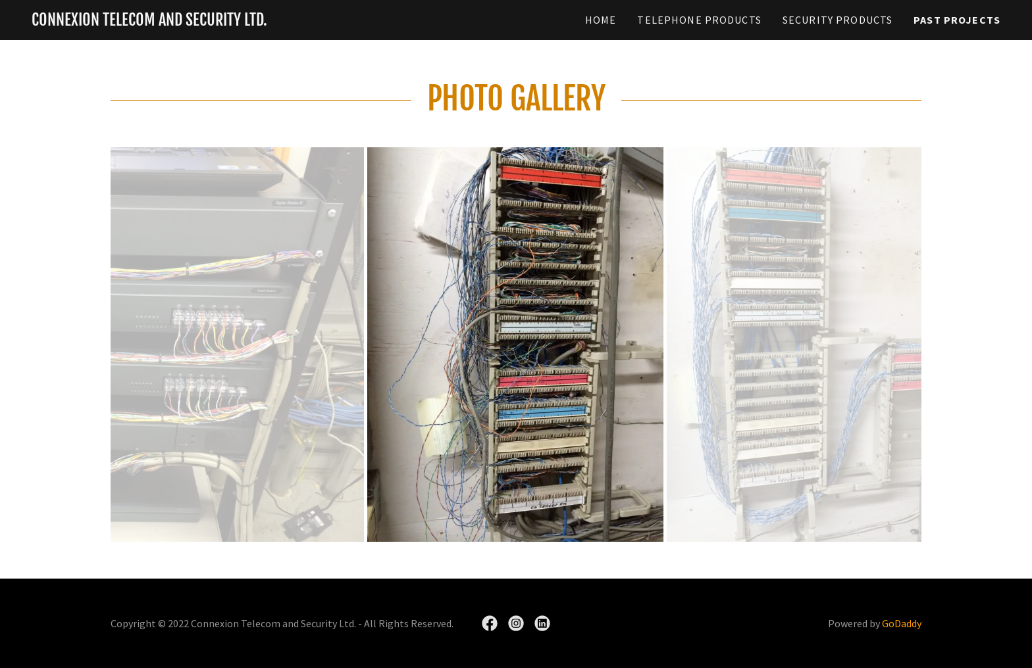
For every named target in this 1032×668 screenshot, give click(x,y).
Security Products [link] (837, 19)
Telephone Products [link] (699, 19)
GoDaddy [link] (901, 623)
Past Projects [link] (957, 19)
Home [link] (601, 19)
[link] (149, 21)
